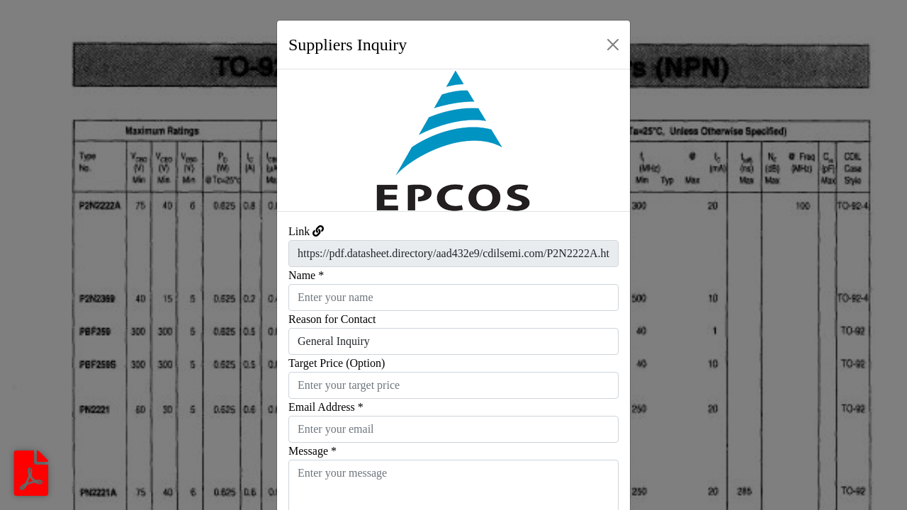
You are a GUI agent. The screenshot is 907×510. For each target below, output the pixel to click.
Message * (312, 451)
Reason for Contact (332, 319)
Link (299, 231)
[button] (303, 140)
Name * (306, 275)
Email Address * (326, 407)
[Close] (613, 44)
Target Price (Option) (336, 363)
